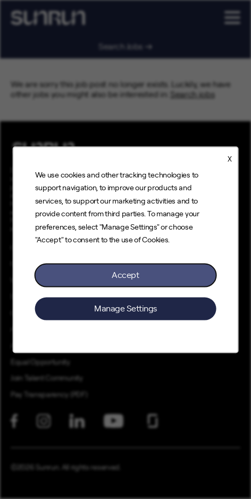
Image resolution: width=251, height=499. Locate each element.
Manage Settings (125, 308)
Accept (125, 274)
